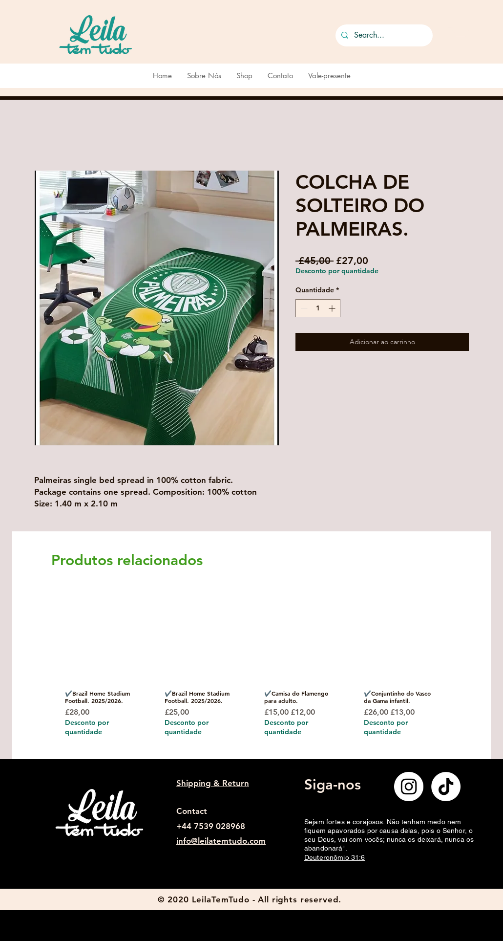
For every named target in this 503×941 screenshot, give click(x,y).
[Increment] (333, 308)
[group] (248, 672)
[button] (458, 33)
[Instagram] (408, 786)
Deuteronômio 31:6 (334, 857)
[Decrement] (303, 308)
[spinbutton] (318, 308)
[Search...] (383, 35)
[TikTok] (446, 786)
